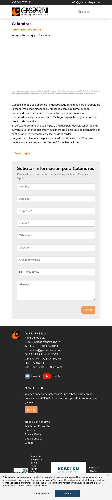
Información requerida (28, 30)
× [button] (108, 475)
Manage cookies (40, 493)
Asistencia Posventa (37, 426)
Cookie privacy (33, 439)
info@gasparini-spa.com (86, 2)
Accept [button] (67, 493)
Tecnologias (29, 35)
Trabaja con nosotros (37, 422)
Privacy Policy (33, 434)
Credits (29, 443)
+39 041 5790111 (21, 2)
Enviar (31, 410)
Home (15, 35)
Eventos (30, 430)
